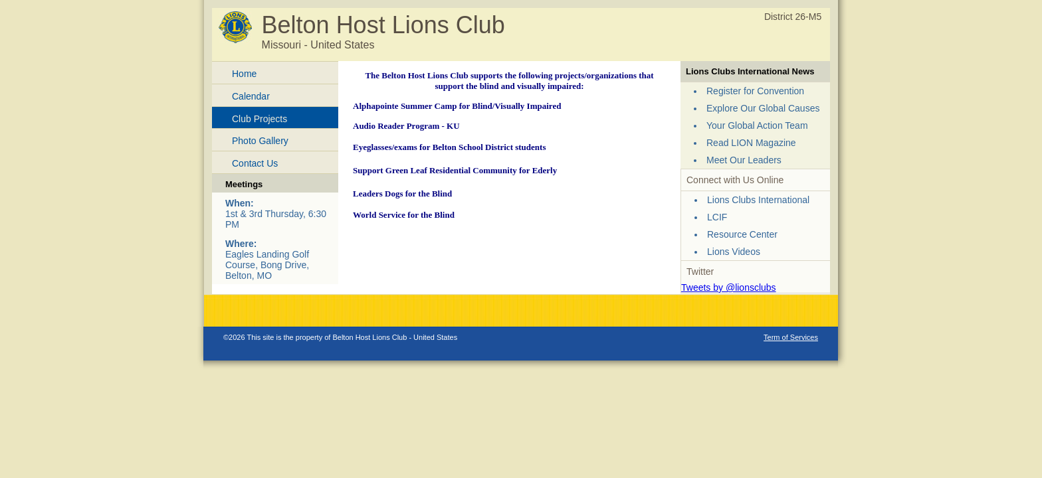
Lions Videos (733, 251)
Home (244, 73)
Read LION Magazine (751, 142)
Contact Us (255, 163)
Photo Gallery (260, 140)
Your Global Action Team (757, 125)
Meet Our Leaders (744, 160)
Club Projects (259, 119)
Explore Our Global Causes (762, 108)
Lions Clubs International (758, 200)
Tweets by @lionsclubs (728, 287)
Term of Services (791, 337)
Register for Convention (755, 91)
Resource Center (742, 234)
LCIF (717, 217)
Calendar (251, 96)
